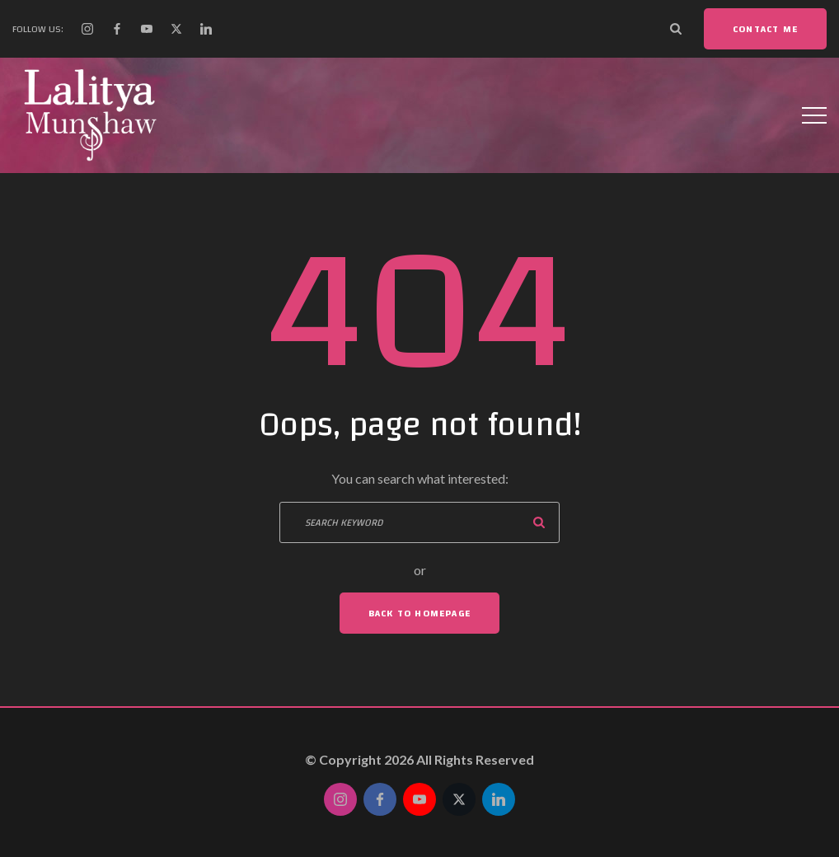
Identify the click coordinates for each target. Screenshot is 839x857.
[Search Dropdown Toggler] (676, 28)
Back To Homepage (419, 613)
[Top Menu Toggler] (814, 115)
